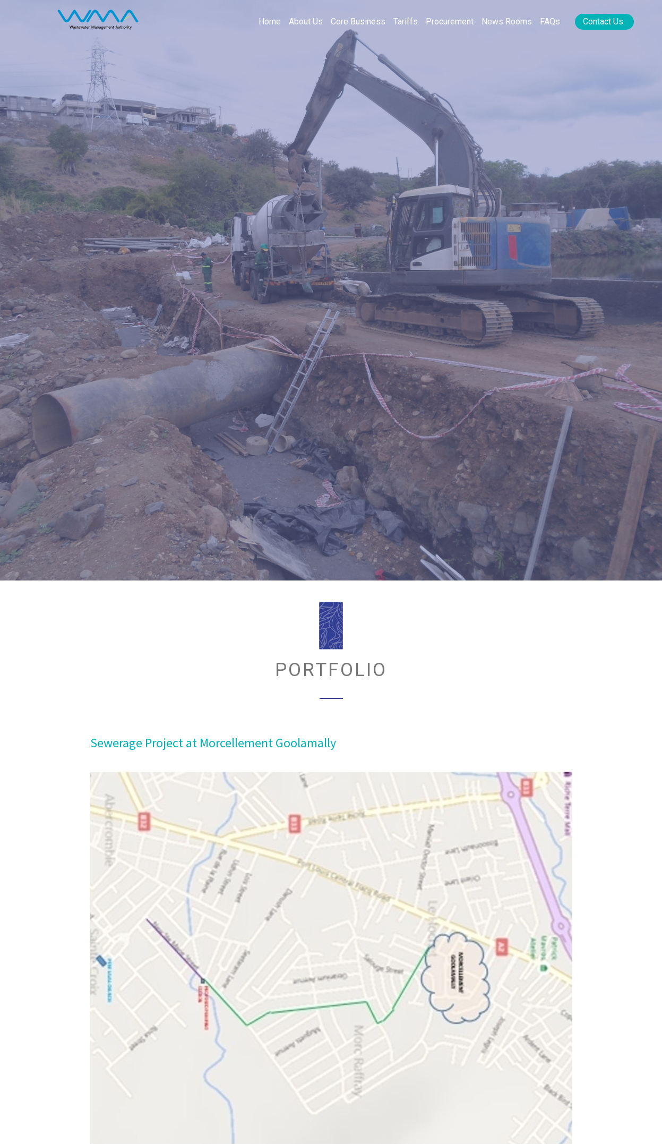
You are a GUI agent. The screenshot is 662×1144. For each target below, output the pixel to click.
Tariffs (405, 21)
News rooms (507, 21)
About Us (306, 21)
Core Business (358, 21)
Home (270, 21)
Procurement (450, 21)
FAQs (550, 21)
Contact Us (603, 21)
